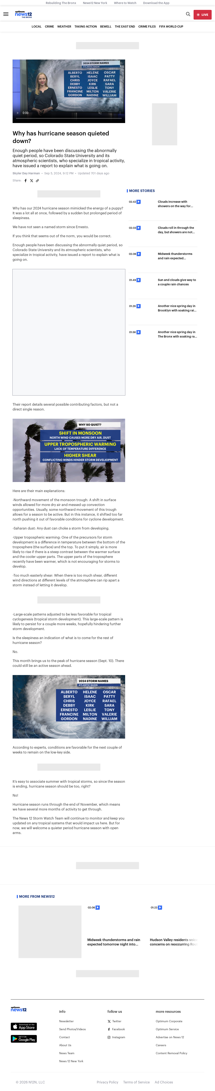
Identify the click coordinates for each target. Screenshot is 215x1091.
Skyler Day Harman (26, 173)
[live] (203, 15)
